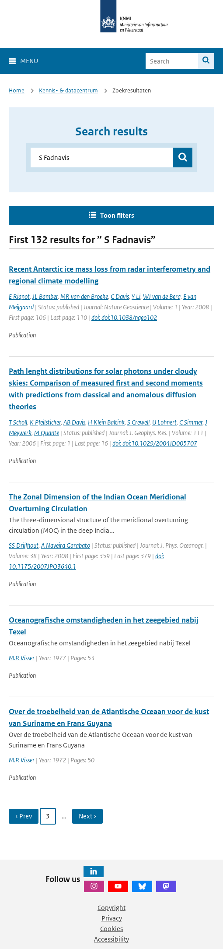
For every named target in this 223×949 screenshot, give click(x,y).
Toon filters (117, 215)
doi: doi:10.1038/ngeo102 (124, 317)
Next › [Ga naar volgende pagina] (87, 816)
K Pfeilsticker (45, 422)
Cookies (111, 928)
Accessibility (111, 939)
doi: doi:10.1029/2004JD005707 (154, 443)
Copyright (111, 907)
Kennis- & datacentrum (68, 90)
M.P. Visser (22, 658)
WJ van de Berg (162, 296)
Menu (29, 61)
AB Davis (74, 422)
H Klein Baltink (106, 422)
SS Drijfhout (23, 545)
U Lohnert (164, 422)
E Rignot (19, 296)
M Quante (46, 432)
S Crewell (138, 422)
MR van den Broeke (84, 296)
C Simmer (190, 422)
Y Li (136, 296)
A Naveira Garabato (65, 545)
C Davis (120, 296)
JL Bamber (45, 296)
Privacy (111, 918)
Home (16, 90)
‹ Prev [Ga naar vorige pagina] (23, 816)
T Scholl (18, 422)
